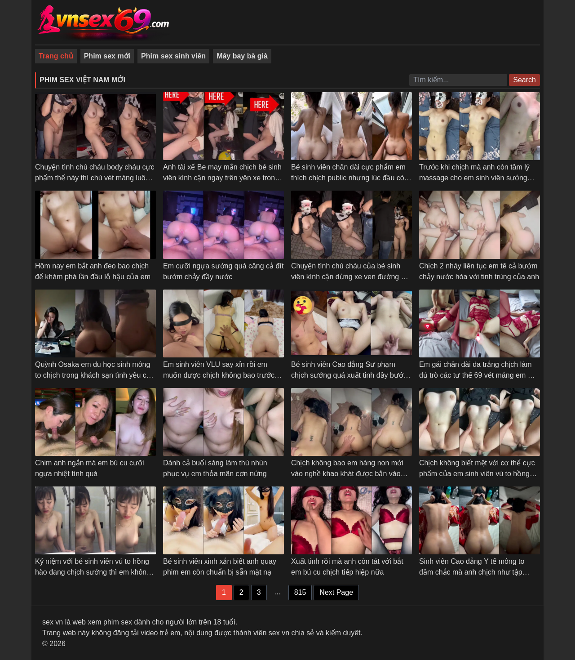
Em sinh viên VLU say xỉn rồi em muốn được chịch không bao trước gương (218, 375)
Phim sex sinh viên (173, 56)
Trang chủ (56, 56)
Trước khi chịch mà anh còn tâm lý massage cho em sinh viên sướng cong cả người (474, 177)
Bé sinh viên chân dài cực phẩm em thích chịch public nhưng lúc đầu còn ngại (349, 177)
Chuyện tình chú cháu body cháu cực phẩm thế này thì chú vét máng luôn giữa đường (95, 177)
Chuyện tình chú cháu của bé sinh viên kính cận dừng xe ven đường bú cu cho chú (350, 276)
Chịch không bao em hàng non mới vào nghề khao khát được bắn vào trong (347, 473)
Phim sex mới (107, 56)
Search (524, 80)
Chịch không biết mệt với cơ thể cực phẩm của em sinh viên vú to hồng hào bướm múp (477, 473)
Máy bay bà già (242, 56)
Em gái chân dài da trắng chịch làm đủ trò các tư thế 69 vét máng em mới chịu (479, 375)
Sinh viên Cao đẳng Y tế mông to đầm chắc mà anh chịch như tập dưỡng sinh (471, 572)
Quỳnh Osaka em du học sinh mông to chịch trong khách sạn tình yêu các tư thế (94, 375)
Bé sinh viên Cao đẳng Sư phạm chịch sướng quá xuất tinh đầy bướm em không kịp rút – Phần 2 (350, 375)
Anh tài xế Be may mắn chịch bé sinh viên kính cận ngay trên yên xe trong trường (222, 177)
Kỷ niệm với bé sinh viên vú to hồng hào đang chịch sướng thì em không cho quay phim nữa (92, 572)
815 (300, 592)
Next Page (336, 592)
